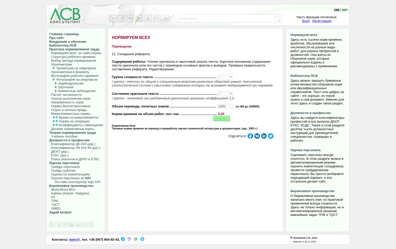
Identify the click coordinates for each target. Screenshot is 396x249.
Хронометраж (60, 64)
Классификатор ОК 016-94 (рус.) (74, 148)
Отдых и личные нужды (68, 110)
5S (52, 197)
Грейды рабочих (62, 170)
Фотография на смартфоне (77, 79)
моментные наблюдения (76, 91)
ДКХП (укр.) (59, 151)
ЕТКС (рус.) (58, 155)
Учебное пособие (63, 136)
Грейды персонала (64, 167)
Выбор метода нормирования (72, 60)
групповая (65, 87)
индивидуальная (70, 83)
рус (345, 9)
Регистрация (322, 21)
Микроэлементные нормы (69, 114)
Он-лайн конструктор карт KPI (75, 182)
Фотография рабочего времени (73, 76)
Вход (305, 21)
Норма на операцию (74, 121)
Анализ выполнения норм (69, 98)
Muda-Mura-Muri (62, 189)
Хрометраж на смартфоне (76, 68)
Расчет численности (65, 95)
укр (337, 9)
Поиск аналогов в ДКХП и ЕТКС (74, 159)
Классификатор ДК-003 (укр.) (72, 144)
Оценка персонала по (70, 178)
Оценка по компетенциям (69, 174)
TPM (53, 201)
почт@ (74, 239)
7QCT (54, 205)
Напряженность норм (66, 102)
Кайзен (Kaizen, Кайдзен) (69, 193)
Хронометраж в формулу (69, 72)
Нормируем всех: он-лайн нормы (75, 53)
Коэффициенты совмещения (81, 125)
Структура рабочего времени (72, 57)
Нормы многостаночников (69, 106)
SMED (55, 208)
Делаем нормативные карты (71, 129)
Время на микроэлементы (78, 117)
